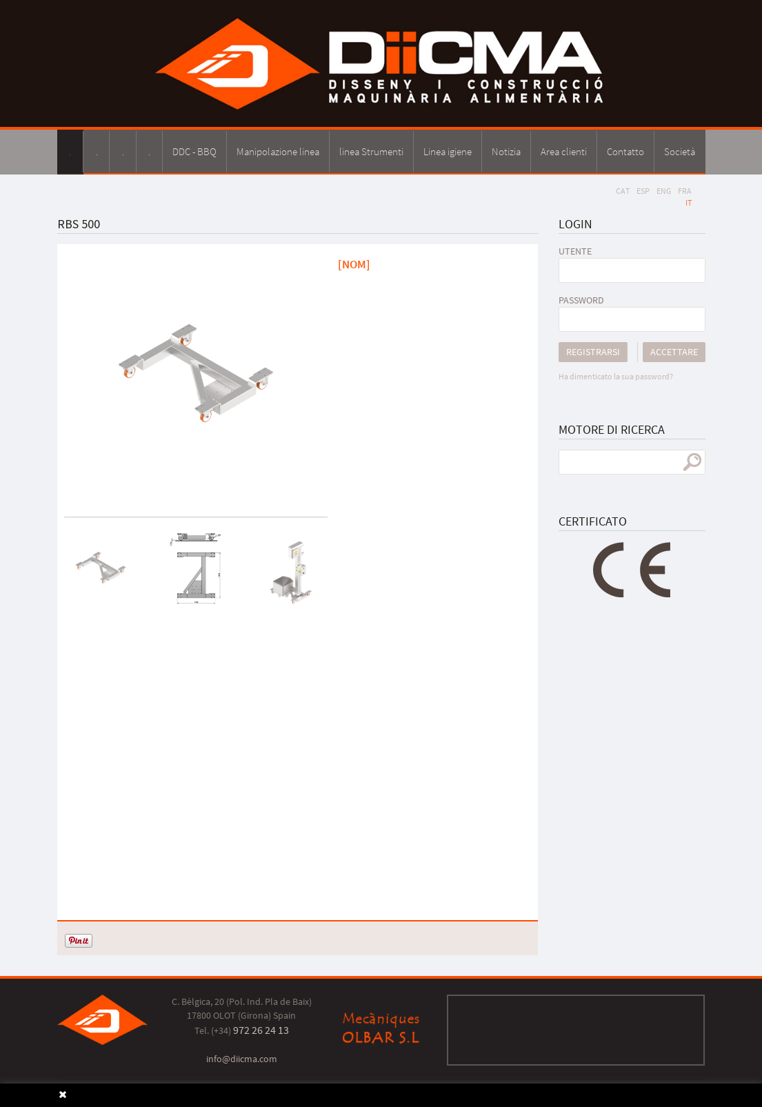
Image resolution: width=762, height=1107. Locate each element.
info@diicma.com (241, 1059)
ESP (643, 191)
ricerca (692, 462)
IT (688, 202)
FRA (685, 191)
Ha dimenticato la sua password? (616, 376)
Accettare (674, 352)
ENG (663, 191)
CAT (623, 191)
